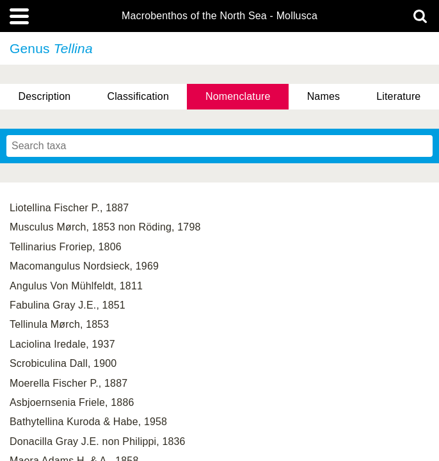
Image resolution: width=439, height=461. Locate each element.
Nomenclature (238, 96)
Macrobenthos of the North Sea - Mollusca (219, 16)
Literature (398, 96)
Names (323, 96)
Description (45, 96)
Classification (138, 96)
